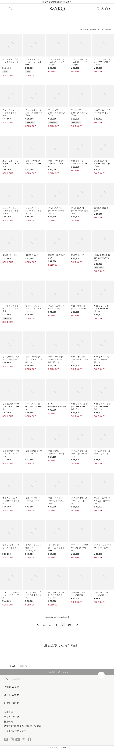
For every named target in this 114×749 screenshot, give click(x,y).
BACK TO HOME (58, 672)
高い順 (100, 29)
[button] (37, 624)
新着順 (93, 29)
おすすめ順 (83, 29)
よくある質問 (11, 694)
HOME (12, 666)
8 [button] (57, 624)
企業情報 (8, 712)
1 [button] (44, 624)
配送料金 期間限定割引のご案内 (57, 2)
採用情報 (8, 721)
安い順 (108, 29)
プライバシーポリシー (15, 731)
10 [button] (69, 624)
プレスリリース (11, 717)
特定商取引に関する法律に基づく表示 (22, 726)
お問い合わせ (11, 702)
